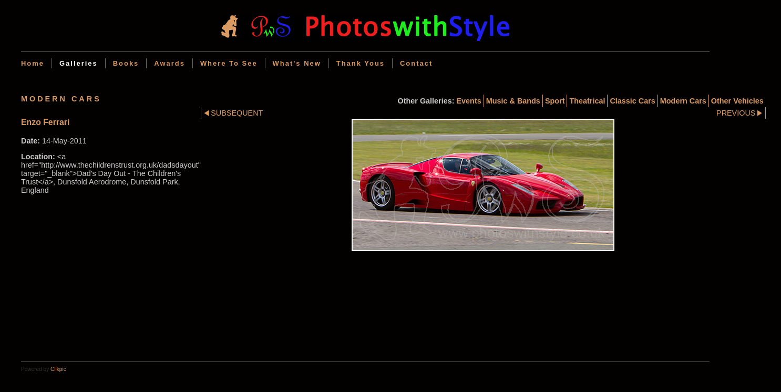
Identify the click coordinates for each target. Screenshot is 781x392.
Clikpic (58, 369)
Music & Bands (513, 101)
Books (126, 63)
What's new (297, 63)
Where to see (229, 63)
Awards (169, 63)
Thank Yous (360, 63)
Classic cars (632, 101)
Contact (416, 63)
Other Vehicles (737, 101)
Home (32, 63)
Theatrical (587, 101)
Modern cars (683, 101)
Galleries (78, 63)
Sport (555, 101)
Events (469, 101)
